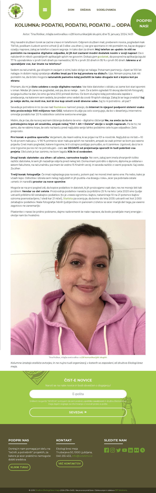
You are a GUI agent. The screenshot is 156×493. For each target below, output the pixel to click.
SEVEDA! (78, 412)
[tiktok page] (142, 450)
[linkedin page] (130, 450)
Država (85, 9)
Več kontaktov (69, 463)
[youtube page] (124, 450)
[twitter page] (118, 450)
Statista (68, 198)
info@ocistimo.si (82, 456)
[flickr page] (136, 450)
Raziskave (60, 107)
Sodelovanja (106, 9)
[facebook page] (106, 450)
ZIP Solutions (121, 490)
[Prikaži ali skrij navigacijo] (45, 10)
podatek (103, 56)
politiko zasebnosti (94, 401)
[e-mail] (78, 394)
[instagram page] (112, 450)
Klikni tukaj (19, 467)
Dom (71, 9)
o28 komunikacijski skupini (93, 357)
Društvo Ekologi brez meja (47, 490)
